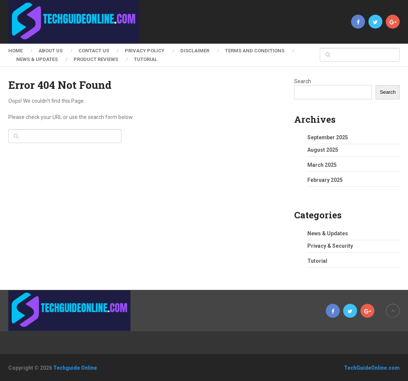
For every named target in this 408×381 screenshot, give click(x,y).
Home (15, 50)
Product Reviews (96, 59)
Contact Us (93, 50)
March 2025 (322, 165)
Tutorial (145, 59)
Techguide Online (75, 368)
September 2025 (327, 137)
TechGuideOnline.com (372, 368)
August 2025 (322, 150)
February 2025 (325, 180)
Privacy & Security (330, 246)
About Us (50, 50)
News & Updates (37, 59)
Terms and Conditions (254, 50)
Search (302, 81)
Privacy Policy (144, 50)
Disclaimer (194, 50)
